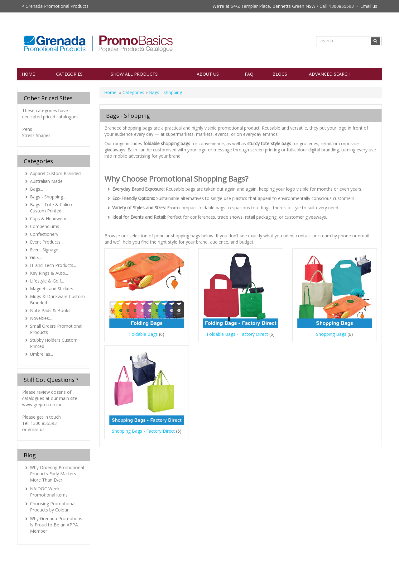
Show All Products (134, 74)
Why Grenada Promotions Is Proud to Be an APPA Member (56, 525)
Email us (368, 6)
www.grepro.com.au (42, 404)
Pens (27, 129)
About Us (208, 74)
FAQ (249, 74)
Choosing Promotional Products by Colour (52, 507)
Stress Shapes (36, 135)
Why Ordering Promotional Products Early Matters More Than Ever (57, 473)
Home (28, 74)
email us (36, 429)
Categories (69, 74)
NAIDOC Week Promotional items (49, 492)
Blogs (279, 74)
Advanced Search (329, 74)
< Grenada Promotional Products (55, 6)
